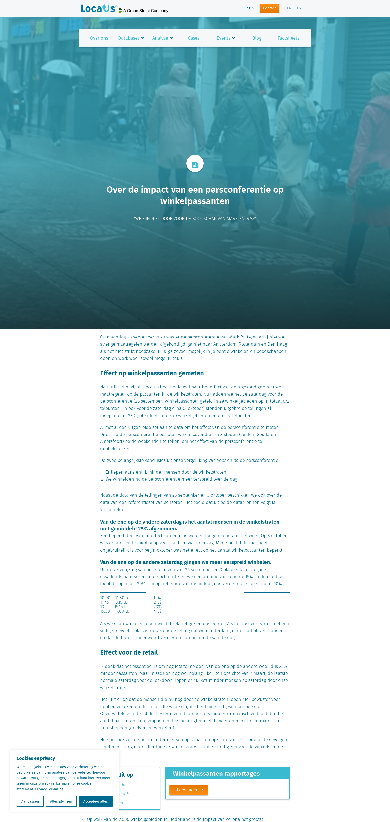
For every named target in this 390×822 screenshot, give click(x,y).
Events (223, 38)
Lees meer (192, 790)
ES (299, 8)
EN (289, 8)
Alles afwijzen (61, 801)
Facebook (116, 794)
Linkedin (115, 785)
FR (309, 8)
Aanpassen (30, 801)
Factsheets (288, 38)
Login (249, 8)
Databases (129, 38)
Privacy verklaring (49, 789)
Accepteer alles (95, 801)
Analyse (160, 38)
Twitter (114, 803)
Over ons (99, 38)
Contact (269, 8)
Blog (256, 38)
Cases (193, 38)
